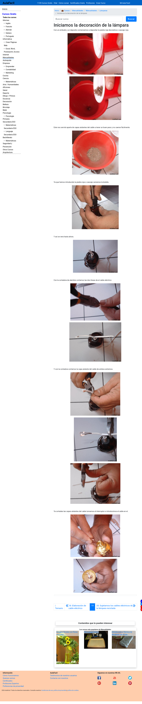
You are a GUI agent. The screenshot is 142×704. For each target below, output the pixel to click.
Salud (5, 90)
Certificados (7, 681)
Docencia (6, 99)
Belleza (5, 104)
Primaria (6, 119)
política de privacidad (60, 690)
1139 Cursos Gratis (45, 3)
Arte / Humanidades (11, 84)
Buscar (131, 19)
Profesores (90, 3)
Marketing (10, 73)
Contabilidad (11, 70)
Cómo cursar (64, 3)
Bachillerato (7, 137)
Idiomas (6, 20)
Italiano (9, 33)
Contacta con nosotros (59, 678)
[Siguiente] (116, 607)
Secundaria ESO (9, 122)
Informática (7, 39)
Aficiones (6, 87)
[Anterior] (77, 607)
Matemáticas (11, 82)
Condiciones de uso (47, 690)
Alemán (9, 30)
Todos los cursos (9, 17)
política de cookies (73, 690)
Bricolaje (6, 107)
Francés (9, 27)
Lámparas (103, 11)
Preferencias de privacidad (13, 686)
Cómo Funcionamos (11, 675)
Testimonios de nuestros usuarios (63, 675)
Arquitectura (7, 152)
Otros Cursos (8, 150)
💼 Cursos (65, 11)
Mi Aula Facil (125, 3)
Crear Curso (100, 3)
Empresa (6, 63)
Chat (55, 3)
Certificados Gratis (77, 3)
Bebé (5, 110)
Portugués (10, 36)
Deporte (6, 93)
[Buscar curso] (88, 19)
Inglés (8, 23)
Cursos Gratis (9, 14)
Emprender (10, 66)
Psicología (7, 113)
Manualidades (8, 58)
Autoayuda (7, 60)
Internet (6, 55)
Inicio (4, 9)
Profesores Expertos (11, 683)
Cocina (5, 76)
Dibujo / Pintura (9, 96)
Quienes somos (9, 678)
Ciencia (6, 78)
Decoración (7, 101)
